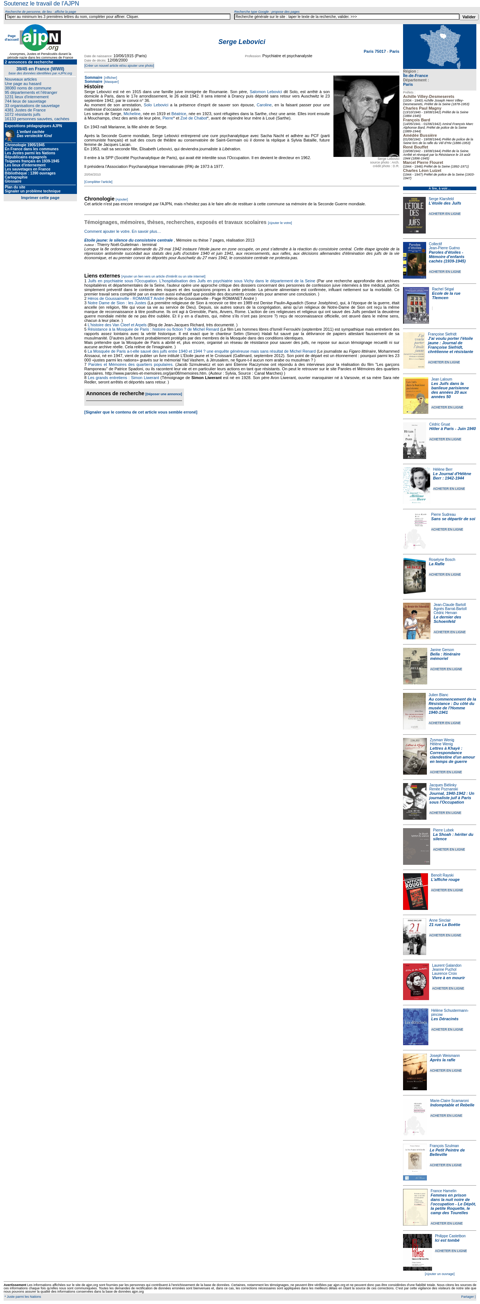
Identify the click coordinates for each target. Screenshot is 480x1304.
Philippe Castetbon (450, 1236)
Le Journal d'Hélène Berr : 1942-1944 (452, 475)
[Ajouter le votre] (280, 223)
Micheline (131, 113)
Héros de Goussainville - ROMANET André (126, 298)
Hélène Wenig (441, 744)
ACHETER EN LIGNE (445, 214)
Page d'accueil (12, 37)
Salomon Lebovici (266, 91)
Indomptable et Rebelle (452, 1105)
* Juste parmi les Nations (22, 1297)
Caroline (264, 105)
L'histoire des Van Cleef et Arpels (117, 325)
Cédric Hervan (445, 613)
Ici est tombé (447, 1240)
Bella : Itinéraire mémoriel (445, 656)
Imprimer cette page (40, 197)
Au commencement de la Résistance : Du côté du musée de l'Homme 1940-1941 (452, 706)
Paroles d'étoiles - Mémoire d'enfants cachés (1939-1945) (447, 256)
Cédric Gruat (439, 424)
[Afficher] (110, 78)
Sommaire (93, 78)
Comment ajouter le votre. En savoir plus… (122, 231)
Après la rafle (442, 1060)
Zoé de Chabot (193, 118)
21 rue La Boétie (444, 924)
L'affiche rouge (445, 879)
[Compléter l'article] (98, 182)
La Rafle (436, 564)
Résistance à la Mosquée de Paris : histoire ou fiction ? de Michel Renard (153, 329)
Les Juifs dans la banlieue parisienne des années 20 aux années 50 (450, 390)
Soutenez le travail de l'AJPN (41, 3)
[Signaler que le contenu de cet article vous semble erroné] (140, 412)
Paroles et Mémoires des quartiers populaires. (131, 364)
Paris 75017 (375, 51)
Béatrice (178, 113)
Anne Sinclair (440, 920)
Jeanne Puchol (444, 969)
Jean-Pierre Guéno (444, 248)
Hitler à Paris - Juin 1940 (452, 428)
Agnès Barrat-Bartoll (449, 609)
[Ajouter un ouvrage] (439, 1274)
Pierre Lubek (443, 830)
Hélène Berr (443, 469)
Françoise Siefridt (442, 334)
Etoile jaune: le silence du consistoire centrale (128, 240)
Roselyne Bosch (442, 560)
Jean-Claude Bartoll (449, 605)
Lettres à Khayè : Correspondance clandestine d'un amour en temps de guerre (452, 755)
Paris (408, 84)
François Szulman (444, 1146)
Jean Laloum (441, 379)
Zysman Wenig (442, 740)
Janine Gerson (442, 650)
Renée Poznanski (443, 789)
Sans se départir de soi (453, 519)
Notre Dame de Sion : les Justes (117, 303)
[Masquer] (111, 82)
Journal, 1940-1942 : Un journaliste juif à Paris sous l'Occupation (452, 797)
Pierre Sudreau (443, 515)
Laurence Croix (444, 973)
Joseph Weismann (445, 1056)
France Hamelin (444, 1191)
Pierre (167, 118)
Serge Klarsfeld (441, 199)
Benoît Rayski (442, 875)
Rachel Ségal (443, 289)
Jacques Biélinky (443, 785)
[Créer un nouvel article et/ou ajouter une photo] (119, 65)
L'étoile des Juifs (445, 203)
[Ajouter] (122, 199)
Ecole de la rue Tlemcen (446, 295)
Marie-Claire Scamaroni (449, 1101)
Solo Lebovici (156, 105)
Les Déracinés (445, 1019)
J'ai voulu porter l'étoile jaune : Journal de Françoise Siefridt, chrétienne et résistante (450, 345)
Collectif (435, 244)
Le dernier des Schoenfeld (447, 619)
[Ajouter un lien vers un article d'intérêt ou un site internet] (163, 276)
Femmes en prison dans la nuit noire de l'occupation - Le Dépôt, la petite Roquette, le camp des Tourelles (453, 1204)
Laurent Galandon (446, 965)
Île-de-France (415, 75)
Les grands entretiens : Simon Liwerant (123, 377)
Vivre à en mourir (448, 978)
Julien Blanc (438, 695)
